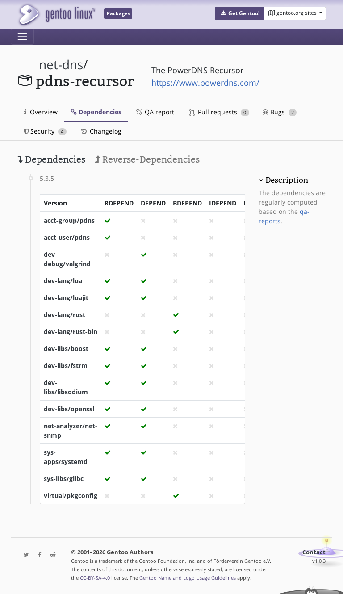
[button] (239, 13)
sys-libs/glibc (64, 478)
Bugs (280, 112)
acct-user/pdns (67, 237)
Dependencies (96, 112)
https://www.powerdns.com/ (205, 82)
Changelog (100, 131)
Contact (314, 552)
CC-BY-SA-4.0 (95, 577)
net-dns (61, 64)
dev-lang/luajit (66, 297)
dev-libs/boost (66, 348)
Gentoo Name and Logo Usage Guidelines (187, 577)
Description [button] (286, 180)
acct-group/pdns (69, 220)
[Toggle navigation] (22, 37)
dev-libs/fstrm (66, 365)
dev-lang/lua (63, 280)
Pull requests (219, 112)
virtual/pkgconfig (70, 495)
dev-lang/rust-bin (70, 331)
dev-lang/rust (64, 314)
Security (45, 131)
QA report (154, 112)
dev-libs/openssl (69, 409)
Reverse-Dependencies (147, 159)
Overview (41, 112)
